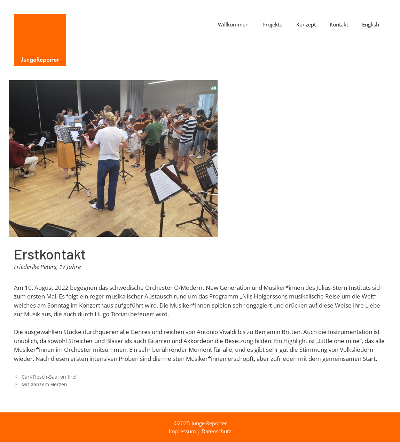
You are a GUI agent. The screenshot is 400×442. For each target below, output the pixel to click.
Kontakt (339, 24)
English (370, 24)
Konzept (306, 24)
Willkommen (233, 24)
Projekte (272, 24)
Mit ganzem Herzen (44, 384)
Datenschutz (216, 431)
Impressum (182, 431)
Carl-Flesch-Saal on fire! (49, 376)
